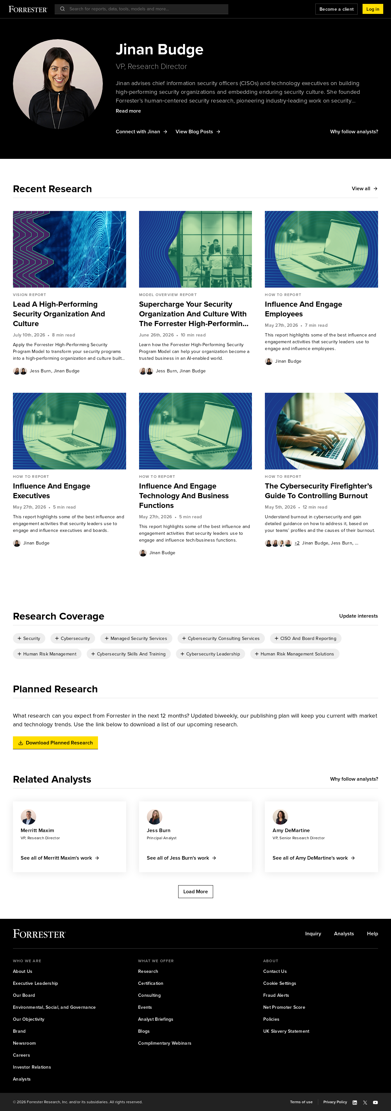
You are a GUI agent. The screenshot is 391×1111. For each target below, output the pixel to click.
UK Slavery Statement (286, 1031)
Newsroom (24, 1043)
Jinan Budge (67, 371)
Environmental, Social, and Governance (54, 1007)
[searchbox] (145, 9)
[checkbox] (29, 638)
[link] (69, 313)
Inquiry (313, 933)
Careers (21, 1055)
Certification (151, 983)
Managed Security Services (139, 638)
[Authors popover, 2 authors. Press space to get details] (20, 371)
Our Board (24, 995)
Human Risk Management (49, 654)
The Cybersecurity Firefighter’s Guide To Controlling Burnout (318, 490)
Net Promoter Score (284, 1007)
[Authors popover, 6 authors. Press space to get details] (282, 543)
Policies (271, 1019)
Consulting (149, 995)
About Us (22, 971)
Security (31, 638)
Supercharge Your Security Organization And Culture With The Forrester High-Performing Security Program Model (193, 313)
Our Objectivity (28, 1019)
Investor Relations (32, 1067)
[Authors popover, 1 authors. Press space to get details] (269, 361)
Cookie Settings (279, 983)
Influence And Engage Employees (303, 309)
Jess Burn (40, 371)
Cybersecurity (75, 638)
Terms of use (301, 1102)
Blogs (144, 1031)
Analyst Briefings (156, 1019)
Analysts (344, 933)
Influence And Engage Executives (51, 490)
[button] (373, 9)
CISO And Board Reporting (308, 638)
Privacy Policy (335, 1102)
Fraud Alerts (276, 995)
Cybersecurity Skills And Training (131, 654)
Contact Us (275, 971)
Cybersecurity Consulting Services (224, 638)
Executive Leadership (35, 983)
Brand (19, 1031)
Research (148, 971)
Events (145, 1007)
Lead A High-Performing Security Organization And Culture (59, 313)
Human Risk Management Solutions (297, 654)
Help (372, 933)
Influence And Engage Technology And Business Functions (184, 495)
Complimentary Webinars (164, 1043)
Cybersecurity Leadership (213, 654)
